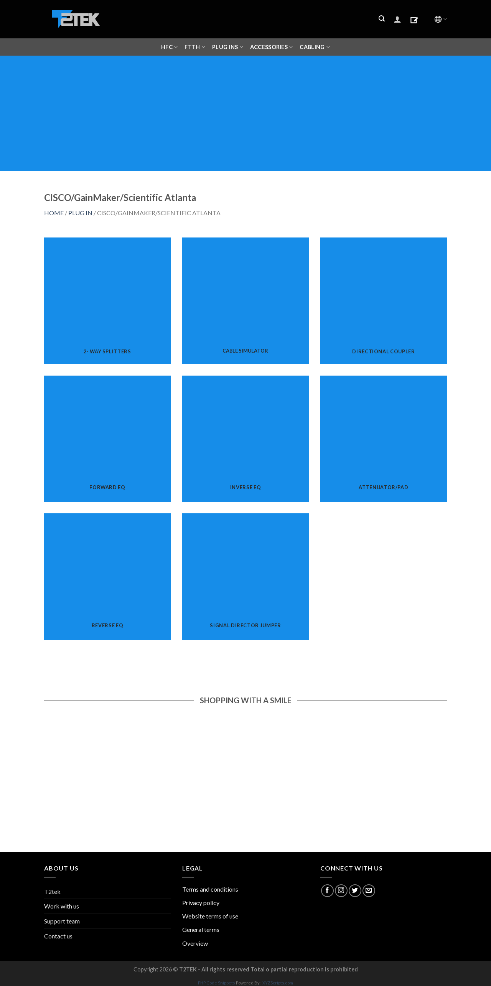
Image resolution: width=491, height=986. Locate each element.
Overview (195, 943)
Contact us (58, 936)
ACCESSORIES (271, 47)
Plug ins (227, 47)
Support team (62, 921)
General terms (200, 929)
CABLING (315, 47)
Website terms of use (210, 916)
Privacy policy (200, 902)
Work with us (61, 906)
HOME (54, 212)
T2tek (52, 891)
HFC (169, 47)
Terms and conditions (210, 889)
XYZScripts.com (277, 982)
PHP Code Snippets (216, 982)
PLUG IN (80, 212)
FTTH (195, 47)
